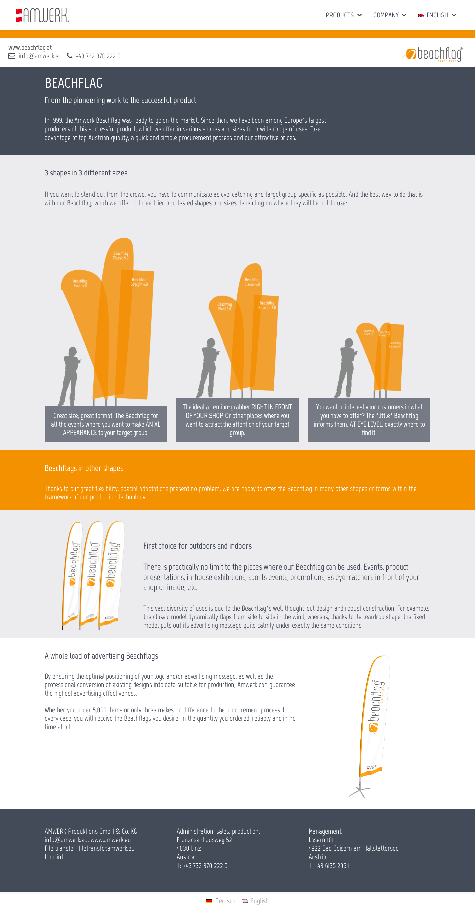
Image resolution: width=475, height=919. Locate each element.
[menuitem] (221, 900)
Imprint (54, 856)
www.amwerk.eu (111, 839)
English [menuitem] (260, 900)
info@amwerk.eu (40, 55)
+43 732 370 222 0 (98, 55)
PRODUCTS (340, 15)
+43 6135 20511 (332, 865)
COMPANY (386, 15)
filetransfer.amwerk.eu (106, 848)
